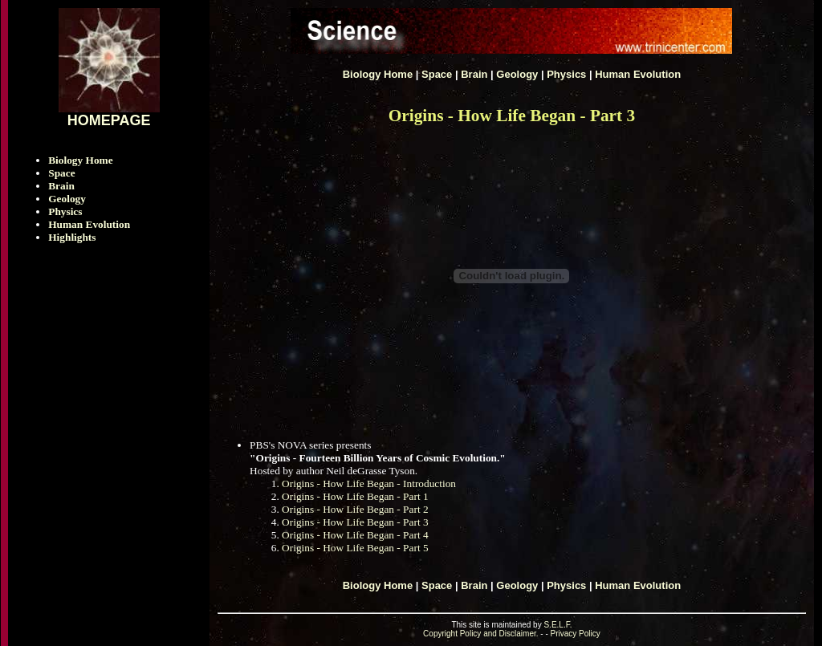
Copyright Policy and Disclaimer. (480, 633)
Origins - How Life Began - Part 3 (355, 522)
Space (61, 173)
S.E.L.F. (557, 624)
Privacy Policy (575, 633)
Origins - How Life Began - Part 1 (355, 496)
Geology (67, 199)
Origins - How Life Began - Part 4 (355, 535)
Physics (65, 211)
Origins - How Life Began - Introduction (369, 483)
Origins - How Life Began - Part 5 (355, 548)
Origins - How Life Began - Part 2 (355, 509)
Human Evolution (89, 224)
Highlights (72, 237)
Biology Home (80, 160)
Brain (61, 186)
